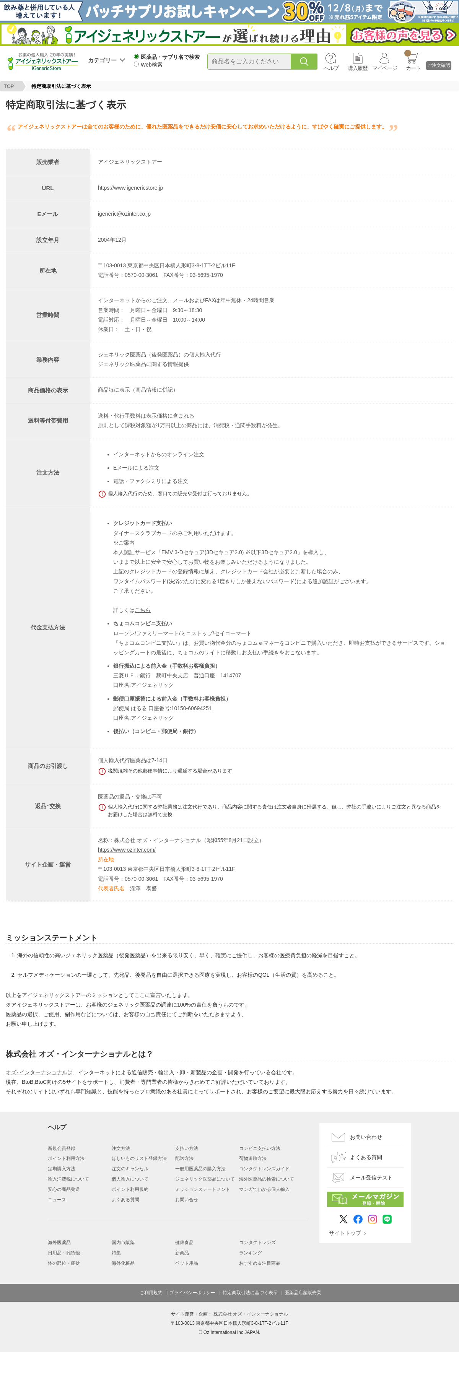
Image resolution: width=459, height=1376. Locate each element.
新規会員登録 (61, 1148)
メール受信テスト (371, 1177)
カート (412, 60)
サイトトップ (345, 1233)
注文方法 (121, 1148)
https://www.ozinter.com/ (127, 850)
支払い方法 (186, 1148)
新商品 (182, 1253)
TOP (9, 86)
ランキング (250, 1253)
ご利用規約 (151, 1292)
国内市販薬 (123, 1242)
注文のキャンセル (130, 1168)
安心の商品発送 (64, 1189)
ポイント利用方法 (66, 1158)
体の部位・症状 (64, 1263)
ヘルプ (331, 68)
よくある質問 (125, 1199)
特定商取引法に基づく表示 (250, 1292)
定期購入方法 (61, 1168)
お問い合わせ (366, 1137)
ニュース (57, 1199)
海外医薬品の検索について (266, 1179)
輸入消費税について (68, 1179)
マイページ (384, 68)
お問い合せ (186, 1199)
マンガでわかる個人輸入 (264, 1189)
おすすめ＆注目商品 (259, 1263)
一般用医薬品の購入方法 (200, 1168)
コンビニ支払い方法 (259, 1148)
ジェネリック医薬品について (205, 1179)
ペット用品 (186, 1263)
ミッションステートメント (202, 1189)
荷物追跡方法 (253, 1158)
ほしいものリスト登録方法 (139, 1158)
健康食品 (184, 1242)
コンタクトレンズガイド (264, 1168)
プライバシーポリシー (192, 1292)
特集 (116, 1253)
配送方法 (184, 1158)
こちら (143, 610)
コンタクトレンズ (257, 1242)
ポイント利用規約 (130, 1189)
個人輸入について (130, 1179)
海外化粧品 (123, 1263)
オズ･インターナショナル (36, 1072)
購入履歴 (358, 68)
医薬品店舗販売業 (303, 1292)
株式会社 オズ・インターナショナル (250, 1314)
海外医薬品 (59, 1242)
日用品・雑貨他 (64, 1253)
